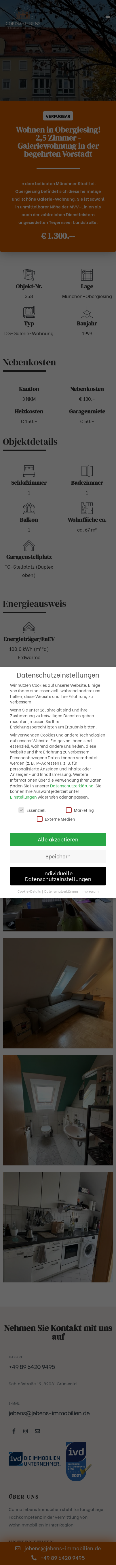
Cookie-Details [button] (29, 891)
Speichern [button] (58, 856)
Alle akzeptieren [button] (58, 839)
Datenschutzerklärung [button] (61, 891)
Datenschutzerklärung (72, 785)
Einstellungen (23, 797)
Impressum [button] (90, 891)
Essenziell (31, 810)
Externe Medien (56, 819)
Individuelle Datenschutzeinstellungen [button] (58, 876)
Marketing (80, 810)
